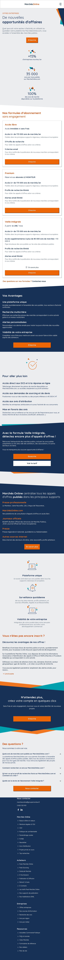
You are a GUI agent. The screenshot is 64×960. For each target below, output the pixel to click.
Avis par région (23, 918)
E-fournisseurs (23, 875)
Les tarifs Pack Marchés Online (28, 890)
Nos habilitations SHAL (25, 897)
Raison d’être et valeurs (26, 821)
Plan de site (22, 951)
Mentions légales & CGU (26, 824)
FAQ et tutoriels (23, 936)
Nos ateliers (22, 947)
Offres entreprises (24, 907)
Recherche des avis (24, 915)
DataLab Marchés (24, 871)
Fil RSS (20, 839)
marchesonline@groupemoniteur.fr (28, 802)
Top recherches (23, 853)
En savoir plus (32, 547)
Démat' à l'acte (23, 882)
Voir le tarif (32, 463)
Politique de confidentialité (27, 832)
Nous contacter (32, 788)
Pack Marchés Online (25, 864)
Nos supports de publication (27, 893)
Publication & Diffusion (25, 879)
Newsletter (21, 842)
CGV (19, 828)
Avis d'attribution (24, 846)
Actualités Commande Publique (28, 933)
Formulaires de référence (26, 944)
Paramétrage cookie (25, 835)
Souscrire (32, 456)
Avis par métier (23, 922)
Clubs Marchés (23, 940)
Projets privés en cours (25, 850)
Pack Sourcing (23, 868)
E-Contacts (22, 886)
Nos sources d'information (27, 911)
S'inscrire (32, 345)
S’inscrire (32, 40)
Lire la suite (8, 674)
